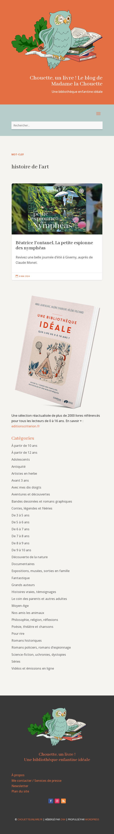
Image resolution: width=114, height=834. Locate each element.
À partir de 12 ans (24, 452)
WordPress (92, 819)
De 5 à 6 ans (20, 522)
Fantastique (20, 578)
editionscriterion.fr (25, 426)
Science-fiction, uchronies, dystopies (38, 654)
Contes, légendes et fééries (31, 508)
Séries (15, 661)
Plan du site (20, 791)
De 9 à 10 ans (21, 550)
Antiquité (18, 466)
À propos (17, 775)
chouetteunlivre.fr (30, 819)
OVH (62, 819)
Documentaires (23, 564)
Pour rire (17, 633)
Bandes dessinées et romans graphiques (41, 501)
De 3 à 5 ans (20, 515)
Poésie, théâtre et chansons (32, 626)
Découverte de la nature (29, 557)
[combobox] (57, 125)
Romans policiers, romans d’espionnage (41, 647)
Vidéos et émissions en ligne (32, 668)
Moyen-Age (20, 605)
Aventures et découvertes (30, 494)
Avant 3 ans (20, 480)
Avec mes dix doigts (26, 487)
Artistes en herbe (24, 473)
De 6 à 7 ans (20, 529)
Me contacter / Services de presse (36, 780)
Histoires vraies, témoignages (33, 592)
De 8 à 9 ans (20, 543)
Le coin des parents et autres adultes (39, 599)
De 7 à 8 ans (20, 536)
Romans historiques (26, 640)
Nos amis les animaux (27, 613)
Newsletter (19, 786)
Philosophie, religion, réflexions (34, 620)
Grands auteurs (23, 585)
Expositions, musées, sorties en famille (40, 571)
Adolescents (20, 459)
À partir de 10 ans (24, 445)
